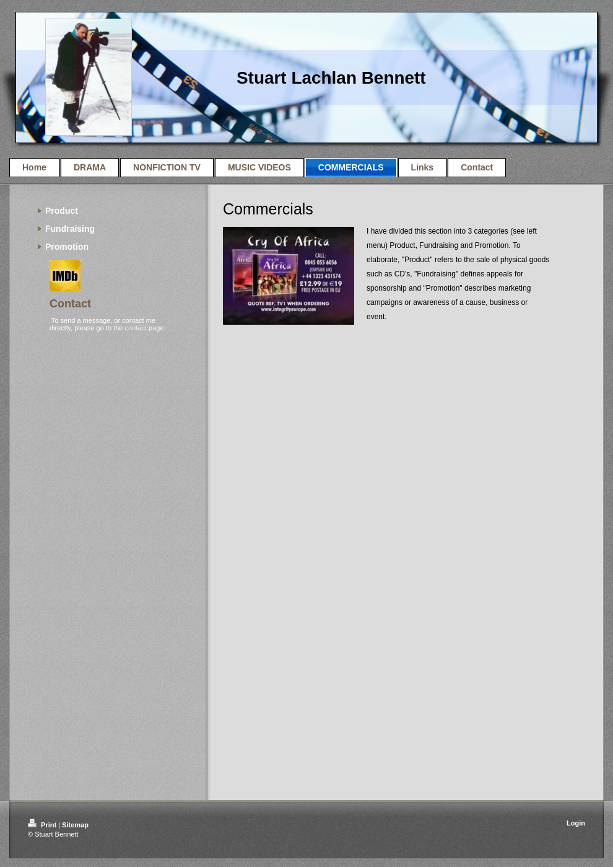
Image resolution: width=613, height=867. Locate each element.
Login (576, 823)
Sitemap (75, 825)
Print (43, 825)
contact (135, 328)
